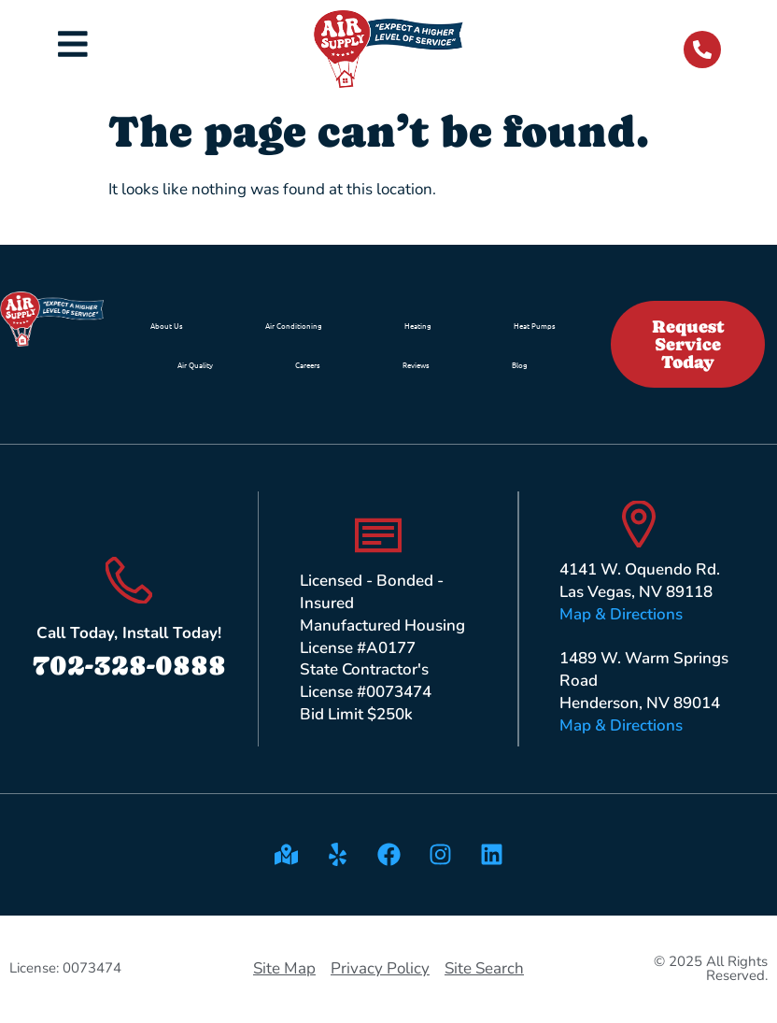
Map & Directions (621, 614)
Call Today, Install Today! (128, 633)
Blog (520, 364)
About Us (166, 325)
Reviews (416, 364)
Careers (307, 364)
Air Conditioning (293, 325)
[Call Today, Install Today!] (129, 580)
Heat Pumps (535, 325)
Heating (417, 325)
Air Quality (195, 364)
